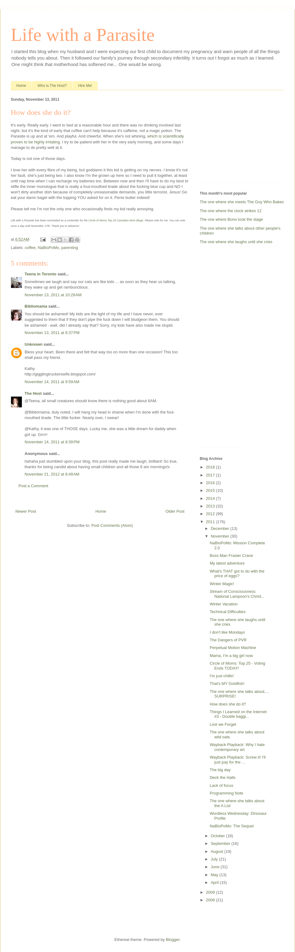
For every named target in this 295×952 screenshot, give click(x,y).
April (215, 882)
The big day (220, 769)
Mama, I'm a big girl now (231, 655)
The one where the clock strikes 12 (231, 210)
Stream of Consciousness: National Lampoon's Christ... (237, 594)
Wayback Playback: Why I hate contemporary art (237, 747)
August (217, 851)
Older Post (175, 511)
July (215, 859)
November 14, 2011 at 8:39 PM (52, 442)
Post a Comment (33, 486)
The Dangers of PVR (228, 640)
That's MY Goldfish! (227, 683)
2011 (211, 521)
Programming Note (226, 793)
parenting (69, 247)
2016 (211, 482)
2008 (211, 900)
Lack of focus (221, 785)
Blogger (172, 939)
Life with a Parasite (83, 35)
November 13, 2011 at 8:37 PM (52, 332)
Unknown (34, 344)
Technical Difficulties (228, 611)
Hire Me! (85, 86)
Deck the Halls (222, 777)
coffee (30, 247)
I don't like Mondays (227, 632)
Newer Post (25, 511)
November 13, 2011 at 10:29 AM (53, 295)
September (221, 843)
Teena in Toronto (41, 274)
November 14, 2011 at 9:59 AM (52, 381)
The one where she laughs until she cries (236, 241)
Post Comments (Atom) (112, 525)
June (216, 867)
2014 (211, 498)
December (220, 528)
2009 (211, 892)
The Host (33, 393)
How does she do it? (228, 704)
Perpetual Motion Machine (233, 647)
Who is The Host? (52, 86)
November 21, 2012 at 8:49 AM (52, 474)
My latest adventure (227, 563)
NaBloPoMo (48, 247)
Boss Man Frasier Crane (231, 555)
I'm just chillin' (222, 676)
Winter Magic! (222, 583)
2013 (211, 506)
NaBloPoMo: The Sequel (232, 826)
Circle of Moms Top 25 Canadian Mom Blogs (115, 220)
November (220, 536)
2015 (211, 490)
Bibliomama (36, 306)
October (218, 835)
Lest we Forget (223, 724)
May (215, 874)
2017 (211, 475)
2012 (211, 513)
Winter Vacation (224, 604)
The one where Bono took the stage (231, 219)
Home (21, 86)
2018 (211, 467)
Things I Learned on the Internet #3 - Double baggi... (238, 714)
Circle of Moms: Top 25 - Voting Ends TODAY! (237, 665)
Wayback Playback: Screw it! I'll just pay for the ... (238, 759)
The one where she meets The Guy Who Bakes (242, 202)
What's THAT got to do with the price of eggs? (237, 573)
